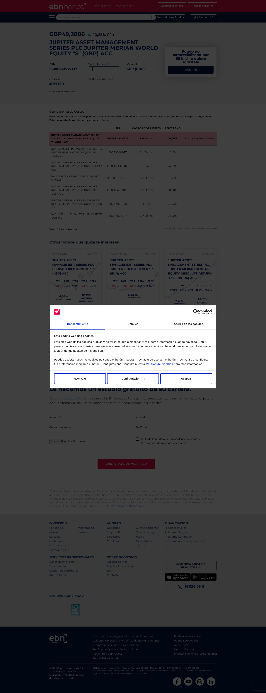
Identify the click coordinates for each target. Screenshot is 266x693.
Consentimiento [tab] (77, 323)
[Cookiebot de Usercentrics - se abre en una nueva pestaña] (196, 312)
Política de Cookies (159, 364)
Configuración (133, 378)
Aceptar (186, 378)
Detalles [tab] (133, 323)
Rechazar (80, 378)
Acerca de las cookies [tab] (188, 323)
